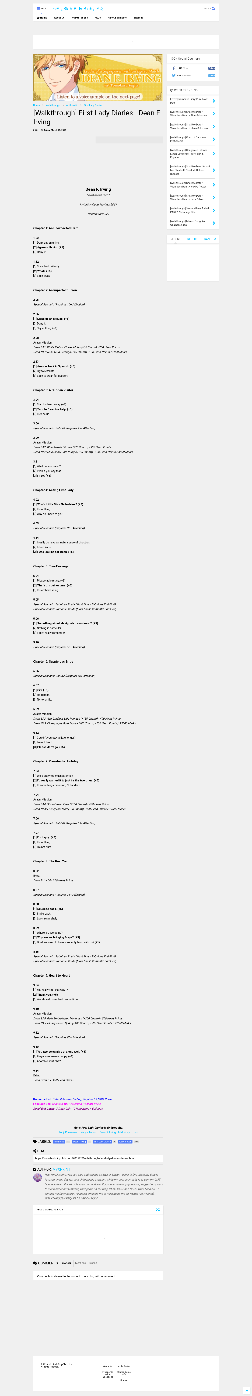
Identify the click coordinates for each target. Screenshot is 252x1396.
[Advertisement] (62, 160)
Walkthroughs (80, 17)
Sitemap (138, 17)
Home (42, 17)
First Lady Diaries (93, 105)
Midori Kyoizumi (128, 1132)
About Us (59, 17)
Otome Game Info (124, 1373)
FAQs (98, 17)
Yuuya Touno (88, 1132)
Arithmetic (72, 105)
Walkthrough (53, 105)
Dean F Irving (108, 1132)
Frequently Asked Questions (107, 1374)
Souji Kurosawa (67, 1132)
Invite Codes (124, 1366)
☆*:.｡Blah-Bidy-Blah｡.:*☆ (78, 8)
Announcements (117, 17)
